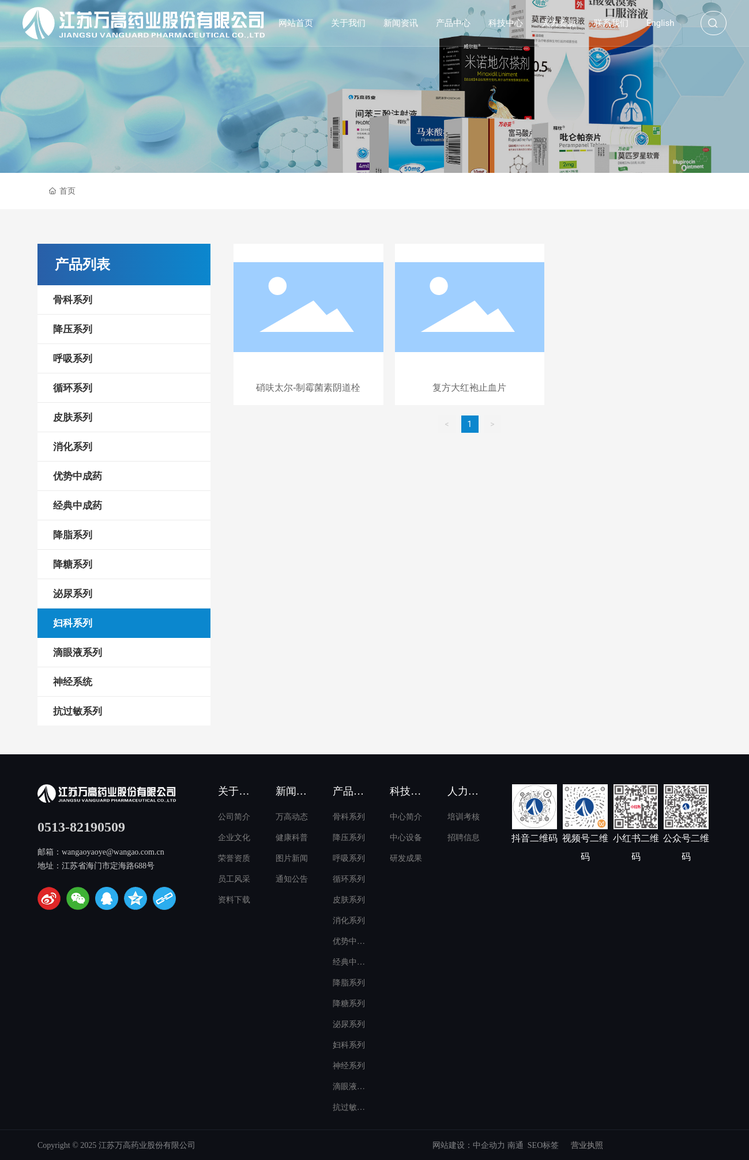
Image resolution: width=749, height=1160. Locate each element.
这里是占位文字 (308, 326)
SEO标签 (543, 1145)
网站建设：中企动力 (468, 1145)
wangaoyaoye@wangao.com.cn (113, 852)
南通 (515, 1145)
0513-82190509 (81, 826)
